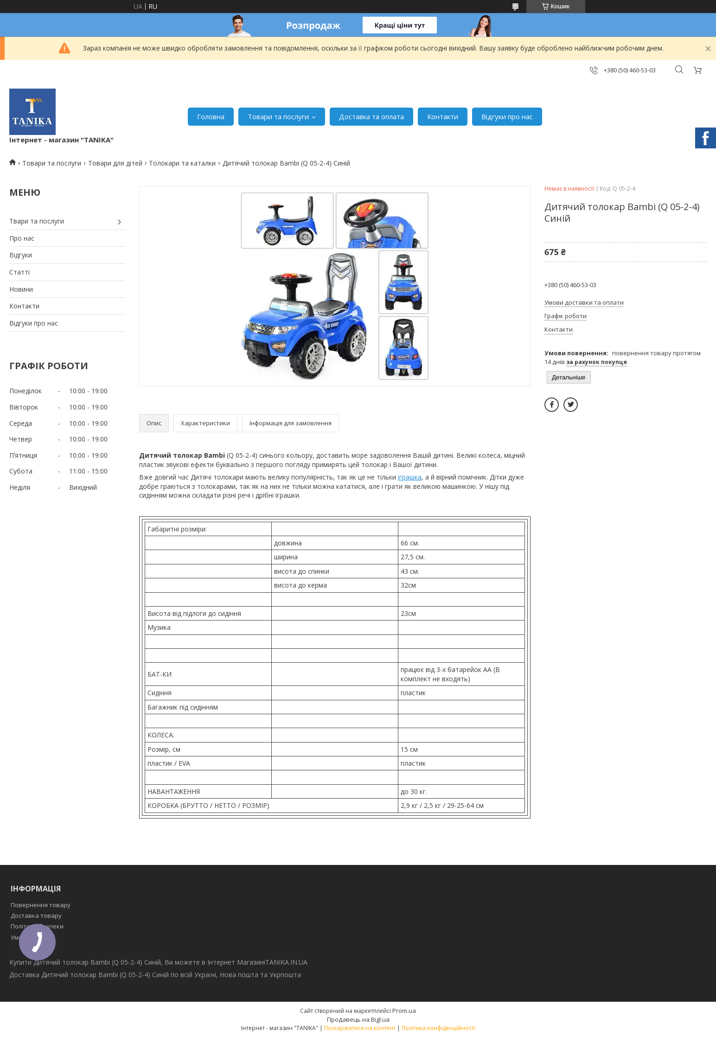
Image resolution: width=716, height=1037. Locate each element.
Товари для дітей (115, 163)
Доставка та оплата (371, 116)
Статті (19, 272)
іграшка (410, 477)
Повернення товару (40, 905)
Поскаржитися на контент (360, 1028)
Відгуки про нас (507, 116)
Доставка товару (36, 915)
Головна (210, 116)
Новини (21, 289)
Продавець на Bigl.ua (358, 1019)
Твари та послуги (36, 221)
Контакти (442, 116)
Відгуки (20, 254)
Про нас (21, 238)
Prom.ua (404, 1010)
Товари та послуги (278, 116)
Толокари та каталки (182, 163)
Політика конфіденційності (438, 1028)
